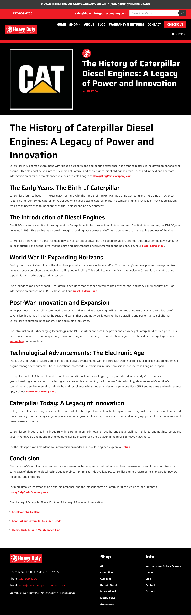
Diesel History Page (84, 291)
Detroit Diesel (108, 586)
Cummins (105, 579)
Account (150, 592)
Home (61, 25)
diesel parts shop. (153, 246)
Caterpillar (106, 573)
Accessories (107, 604)
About (89, 25)
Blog (102, 25)
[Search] (182, 13)
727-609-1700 (22, 14)
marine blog (17, 342)
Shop (73, 25)
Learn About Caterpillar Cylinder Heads (36, 521)
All (102, 566)
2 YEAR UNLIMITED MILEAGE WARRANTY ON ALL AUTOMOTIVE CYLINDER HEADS (95, 4)
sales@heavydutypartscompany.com (100, 14)
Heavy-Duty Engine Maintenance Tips (36, 530)
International (108, 592)
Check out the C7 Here (26, 512)
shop (127, 447)
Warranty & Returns (126, 25)
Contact (154, 25)
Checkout (175, 24)
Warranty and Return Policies (163, 566)
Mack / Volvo (107, 598)
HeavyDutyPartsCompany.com (112, 176)
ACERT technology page (41, 392)
